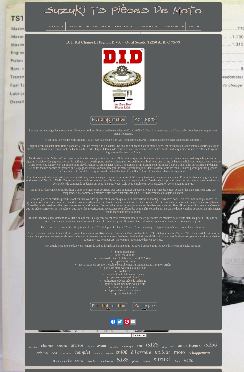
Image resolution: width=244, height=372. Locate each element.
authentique (127, 346)
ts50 (54, 353)
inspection (33, 347)
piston (135, 361)
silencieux (92, 361)
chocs (177, 361)
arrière (77, 345)
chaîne (47, 345)
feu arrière (114, 347)
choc (172, 346)
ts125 (152, 344)
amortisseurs (189, 345)
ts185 (122, 359)
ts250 (210, 344)
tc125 (79, 361)
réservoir (98, 353)
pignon (90, 346)
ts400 (122, 352)
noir (140, 346)
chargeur (65, 353)
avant (101, 345)
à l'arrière (141, 352)
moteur (163, 352)
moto (179, 352)
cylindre (146, 361)
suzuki (162, 359)
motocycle (62, 361)
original (42, 353)
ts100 (188, 360)
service (109, 353)
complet (82, 352)
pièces (164, 347)
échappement (199, 352)
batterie (62, 346)
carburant (107, 361)
